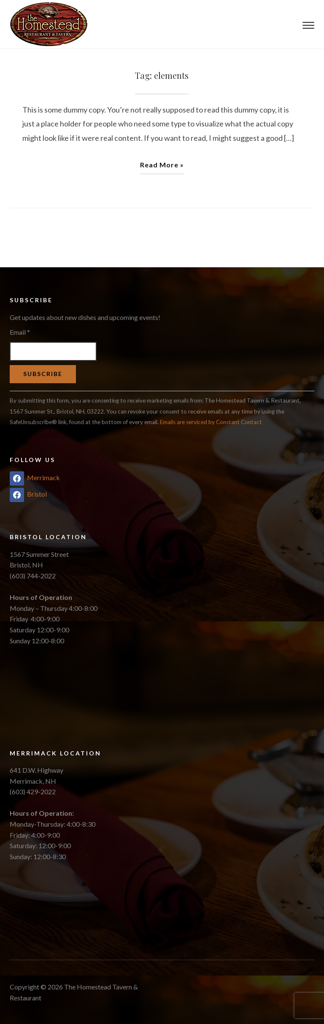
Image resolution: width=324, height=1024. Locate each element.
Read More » (162, 165)
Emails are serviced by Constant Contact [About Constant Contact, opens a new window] (211, 422)
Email (20, 332)
